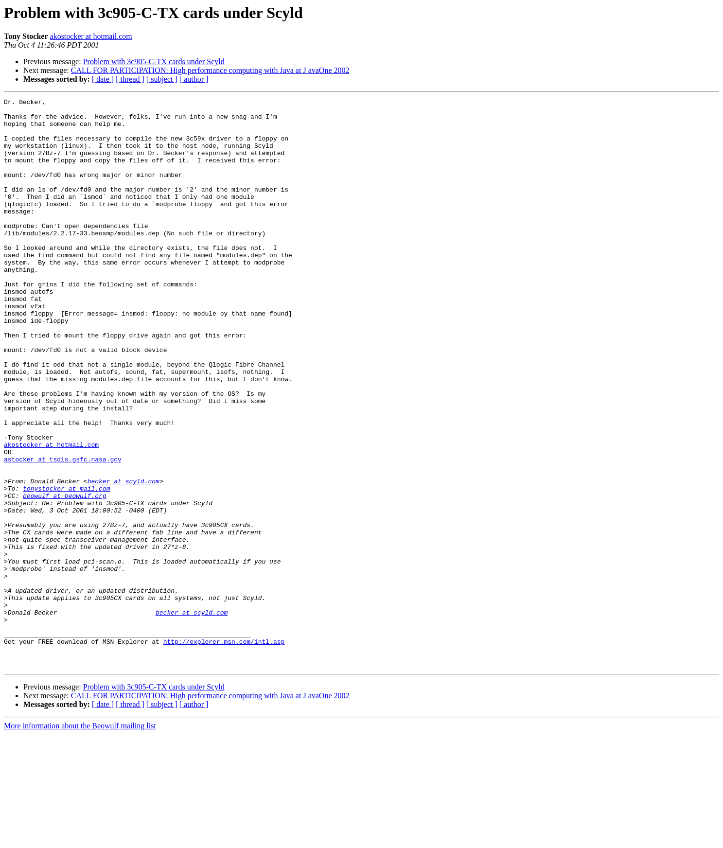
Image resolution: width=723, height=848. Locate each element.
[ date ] (103, 79)
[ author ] (194, 79)
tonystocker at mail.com (66, 567)
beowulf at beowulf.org (64, 575)
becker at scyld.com (123, 558)
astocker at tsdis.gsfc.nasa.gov (63, 532)
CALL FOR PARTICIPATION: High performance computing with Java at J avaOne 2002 (210, 70)
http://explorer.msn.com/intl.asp (224, 750)
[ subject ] (161, 79)
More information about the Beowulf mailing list (80, 839)
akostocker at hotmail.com (91, 36)
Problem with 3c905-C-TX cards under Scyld (154, 61)
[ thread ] (130, 79)
